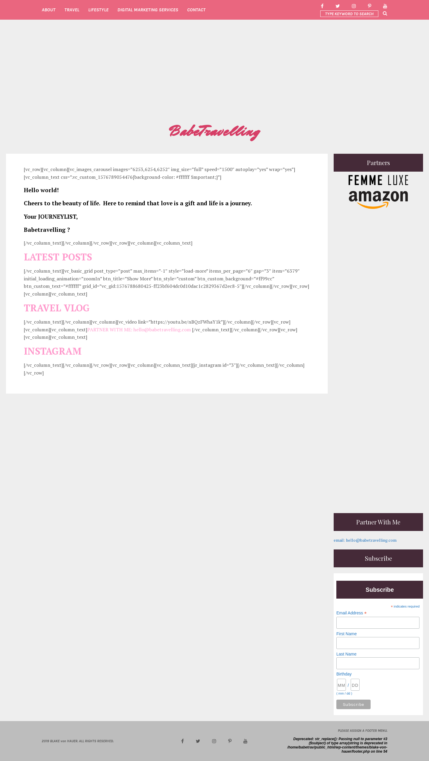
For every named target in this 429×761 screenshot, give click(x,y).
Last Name (346, 654)
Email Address (351, 613)
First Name (346, 633)
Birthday (344, 674)
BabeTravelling (214, 131)
